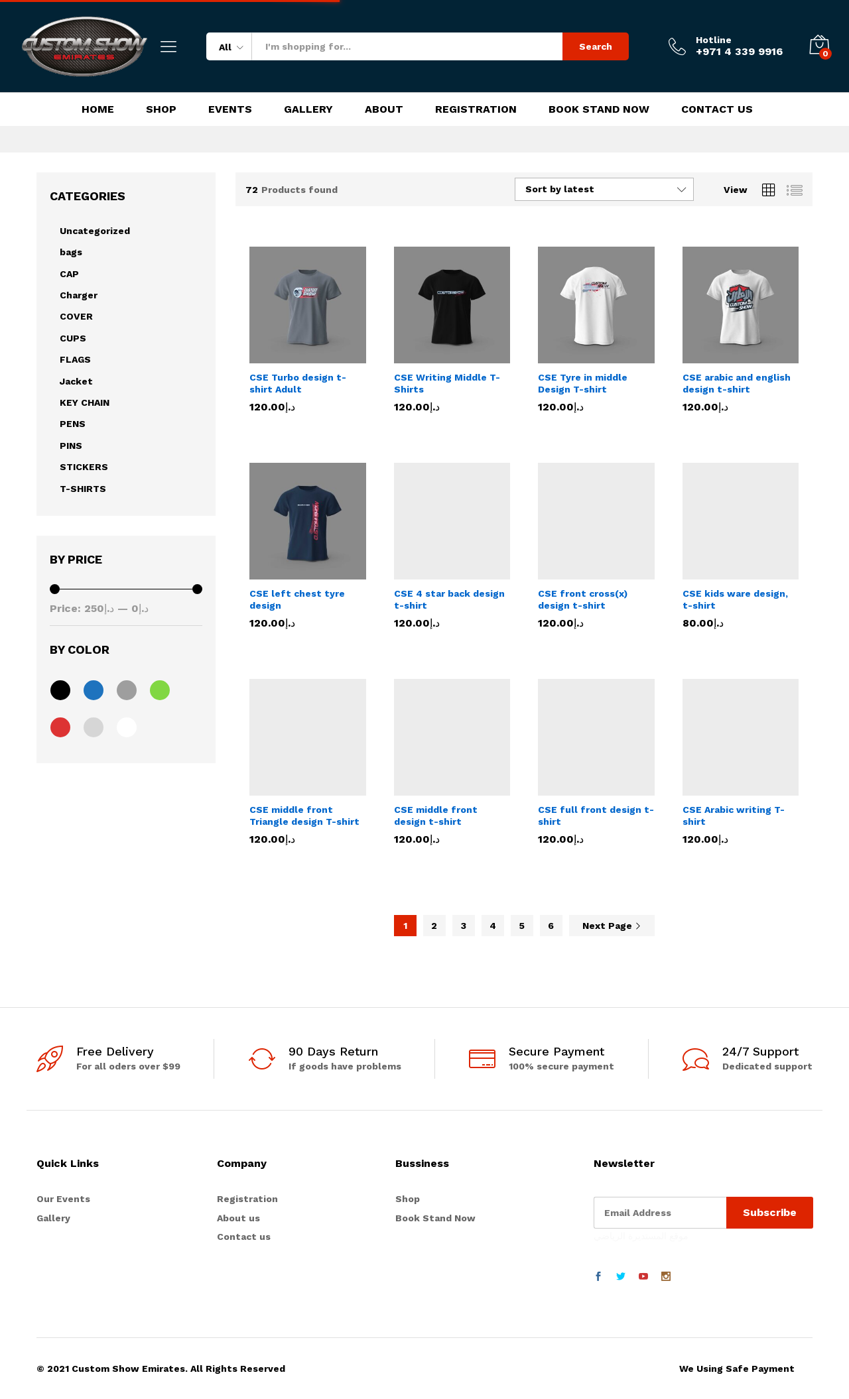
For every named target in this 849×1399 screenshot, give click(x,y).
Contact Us (717, 109)
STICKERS (84, 466)
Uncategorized (95, 230)
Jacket (76, 381)
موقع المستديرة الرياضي (641, 1235)
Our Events (63, 1198)
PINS (71, 445)
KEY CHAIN (84, 402)
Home (98, 109)
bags (71, 252)
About (384, 109)
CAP (69, 274)
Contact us (244, 1236)
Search (595, 46)
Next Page (611, 925)
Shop (161, 109)
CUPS (73, 338)
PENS (73, 423)
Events (230, 109)
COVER (76, 316)
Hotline (714, 39)
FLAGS (75, 359)
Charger (79, 295)
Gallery (308, 109)
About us (238, 1218)
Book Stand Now (599, 109)
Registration (476, 109)
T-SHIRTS (83, 488)
